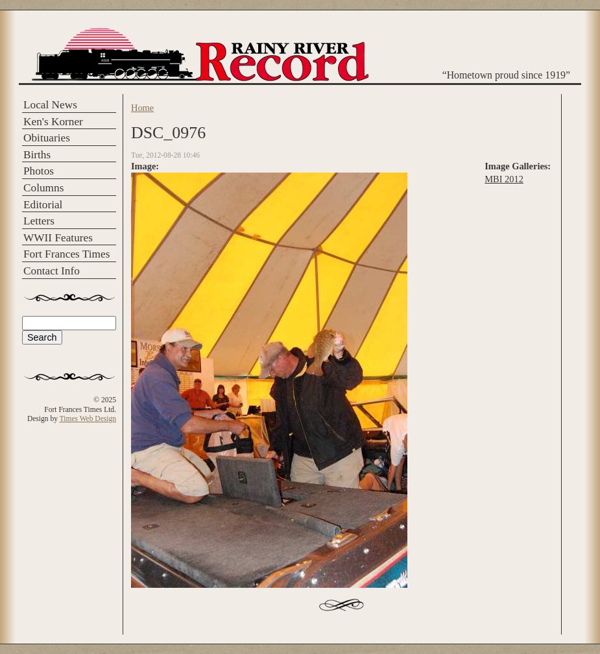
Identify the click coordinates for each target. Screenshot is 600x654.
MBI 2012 (504, 179)
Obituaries (46, 138)
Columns (43, 188)
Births (37, 155)
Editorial (42, 205)
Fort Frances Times (66, 254)
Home (142, 108)
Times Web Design (88, 418)
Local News (50, 105)
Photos (38, 171)
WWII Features (58, 238)
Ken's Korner (53, 121)
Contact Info (51, 271)
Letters (38, 221)
